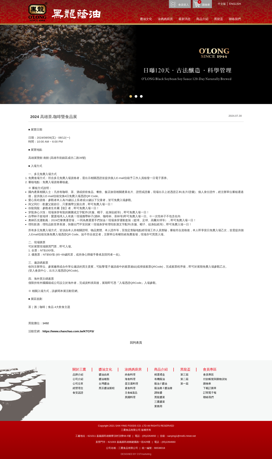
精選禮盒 (159, 374)
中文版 (222, 3)
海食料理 (130, 379)
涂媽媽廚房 (165, 19)
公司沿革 (78, 383)
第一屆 (184, 383)
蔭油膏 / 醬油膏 (163, 388)
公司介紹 (78, 379)
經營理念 (78, 388)
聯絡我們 (235, 19)
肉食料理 (130, 374)
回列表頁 (136, 342)
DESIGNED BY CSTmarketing (136, 454)
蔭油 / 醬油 (160, 383)
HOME (64, 11)
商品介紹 (202, 19)
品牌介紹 (78, 374)
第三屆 (184, 374)
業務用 (158, 406)
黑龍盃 (218, 19)
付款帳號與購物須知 (215, 379)
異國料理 (130, 397)
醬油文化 (146, 19)
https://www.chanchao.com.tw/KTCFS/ (68, 331)
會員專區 (208, 374)
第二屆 (184, 379)
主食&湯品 (131, 392)
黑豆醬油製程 (107, 388)
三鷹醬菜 (159, 401)
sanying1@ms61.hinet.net (181, 435)
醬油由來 (104, 374)
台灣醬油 (104, 383)
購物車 (204, 3)
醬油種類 (104, 379)
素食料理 (130, 388)
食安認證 (78, 392)
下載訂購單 (209, 388)
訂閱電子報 (209, 392)
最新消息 (184, 19)
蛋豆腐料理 (131, 383)
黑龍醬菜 (159, 397)
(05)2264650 (149, 435)
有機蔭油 (159, 379)
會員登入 (183, 4)
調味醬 (158, 392)
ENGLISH (235, 3)
